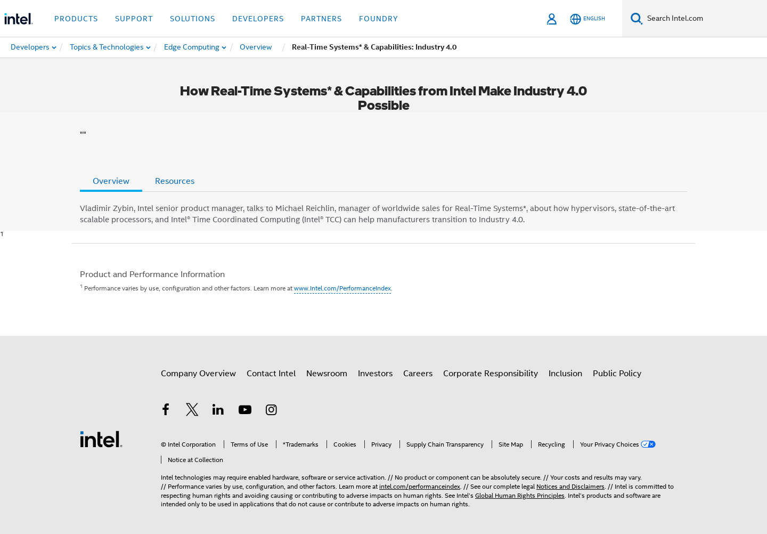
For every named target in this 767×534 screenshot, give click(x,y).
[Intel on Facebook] (166, 411)
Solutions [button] (192, 18)
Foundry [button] (378, 18)
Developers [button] (258, 18)
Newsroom (326, 373)
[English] (587, 19)
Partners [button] (321, 18)
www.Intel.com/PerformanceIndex (342, 288)
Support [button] (134, 18)
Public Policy (617, 373)
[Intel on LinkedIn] (218, 411)
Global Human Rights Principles (520, 495)
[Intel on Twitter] (192, 411)
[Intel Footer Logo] (101, 438)
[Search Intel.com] (705, 19)
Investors (375, 373)
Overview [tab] (111, 181)
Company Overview (198, 373)
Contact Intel (271, 373)
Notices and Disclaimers (570, 486)
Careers (418, 373)
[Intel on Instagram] (271, 411)
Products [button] (76, 18)
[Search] (637, 18)
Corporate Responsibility (490, 373)
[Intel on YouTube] (245, 411)
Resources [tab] (174, 181)
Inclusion (565, 373)
